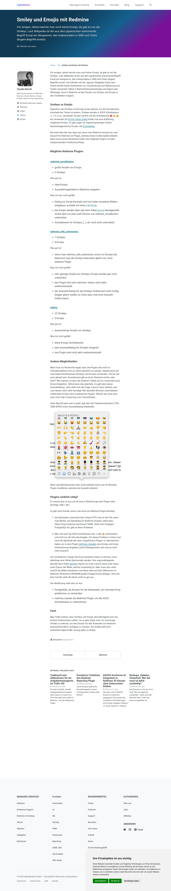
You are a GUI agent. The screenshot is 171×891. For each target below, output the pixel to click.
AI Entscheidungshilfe (98, 847)
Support (138, 5)
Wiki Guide (57, 860)
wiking (54, 328)
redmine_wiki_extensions (65, 250)
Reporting (57, 841)
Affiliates (127, 816)
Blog (125, 5)
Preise (91, 803)
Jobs (125, 809)
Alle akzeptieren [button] (101, 881)
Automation (58, 803)
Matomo (21, 828)
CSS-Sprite (92, 224)
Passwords (57, 835)
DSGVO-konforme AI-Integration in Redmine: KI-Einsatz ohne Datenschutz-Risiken (115, 738)
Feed (140, 829)
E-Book (91, 835)
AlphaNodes (23, 5)
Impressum (22, 881)
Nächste (103, 710)
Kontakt (113, 5)
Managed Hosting (78, 5)
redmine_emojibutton (63, 179)
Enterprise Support (26, 809)
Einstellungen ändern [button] (133, 881)
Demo (91, 841)
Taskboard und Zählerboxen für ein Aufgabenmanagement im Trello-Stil (62, 736)
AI (53, 809)
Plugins (57, 797)
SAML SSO (57, 847)
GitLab (20, 822)
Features (92, 809)
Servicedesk (58, 854)
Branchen (92, 822)
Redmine (21, 803)
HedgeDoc (22, 835)
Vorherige (68, 710)
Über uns (127, 803)
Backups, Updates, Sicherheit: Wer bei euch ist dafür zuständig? (139, 736)
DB (53, 816)
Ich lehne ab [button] (116, 881)
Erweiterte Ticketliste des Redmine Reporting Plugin (88, 735)
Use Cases (93, 828)
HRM (54, 828)
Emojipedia (56, 141)
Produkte (98, 5)
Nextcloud (22, 841)
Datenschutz (37, 881)
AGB (49, 881)
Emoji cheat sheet (109, 130)
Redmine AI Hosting (26, 816)
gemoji (101, 229)
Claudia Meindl (25, 92)
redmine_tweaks (71, 588)
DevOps (56, 822)
